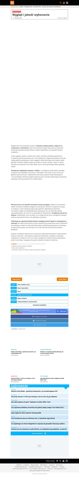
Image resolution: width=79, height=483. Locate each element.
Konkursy (51, 465)
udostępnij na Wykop (39, 320)
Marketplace (43, 465)
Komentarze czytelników (39, 305)
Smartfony (14, 376)
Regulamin (55, 467)
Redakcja (19, 465)
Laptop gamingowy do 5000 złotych (39, 470)
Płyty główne (44, 376)
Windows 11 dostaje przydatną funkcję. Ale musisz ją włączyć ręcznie (51, 352)
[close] (67, 310)
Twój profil (63, 2)
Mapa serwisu (35, 465)
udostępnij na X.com (39, 325)
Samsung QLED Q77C (60, 468)
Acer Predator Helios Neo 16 (37, 468)
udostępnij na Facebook (39, 316)
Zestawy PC (59, 465)
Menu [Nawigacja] (67, 2)
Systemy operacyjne (45, 349)
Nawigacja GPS (21, 329)
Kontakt (61, 467)
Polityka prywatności (21, 467)
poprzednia (16, 279)
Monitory (14, 349)
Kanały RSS (47, 467)
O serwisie (26, 465)
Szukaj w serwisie (60, 2)
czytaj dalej (62, 279)
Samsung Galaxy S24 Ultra (20, 468)
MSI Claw (50, 468)
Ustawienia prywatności (35, 467)
